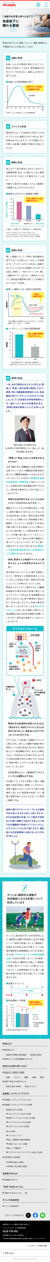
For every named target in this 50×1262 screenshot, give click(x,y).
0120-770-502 (10, 1231)
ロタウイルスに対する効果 (18, 1126)
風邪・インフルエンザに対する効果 (21, 1118)
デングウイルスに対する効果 (19, 1122)
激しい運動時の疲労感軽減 (19, 1139)
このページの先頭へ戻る (38, 1246)
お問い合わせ (9, 1253)
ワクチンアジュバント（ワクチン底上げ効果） (25, 1152)
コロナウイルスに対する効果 (19, 1113)
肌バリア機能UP (14, 1148)
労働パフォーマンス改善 (17, 1144)
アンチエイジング (15, 1135)
